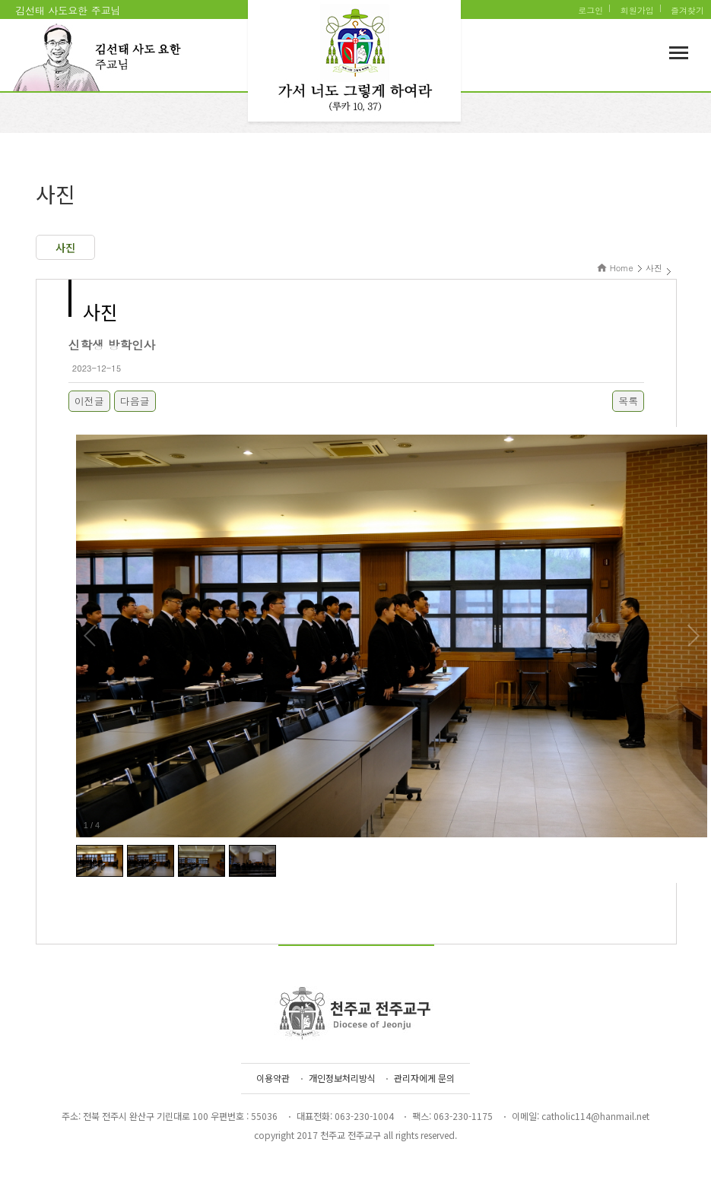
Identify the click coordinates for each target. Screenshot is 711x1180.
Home (621, 268)
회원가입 (637, 10)
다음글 (135, 401)
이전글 (89, 401)
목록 (628, 401)
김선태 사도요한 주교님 (68, 10)
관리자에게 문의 (424, 1077)
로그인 (590, 10)
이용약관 (273, 1077)
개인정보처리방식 (342, 1077)
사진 (65, 247)
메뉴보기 (678, 53)
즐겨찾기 (687, 10)
